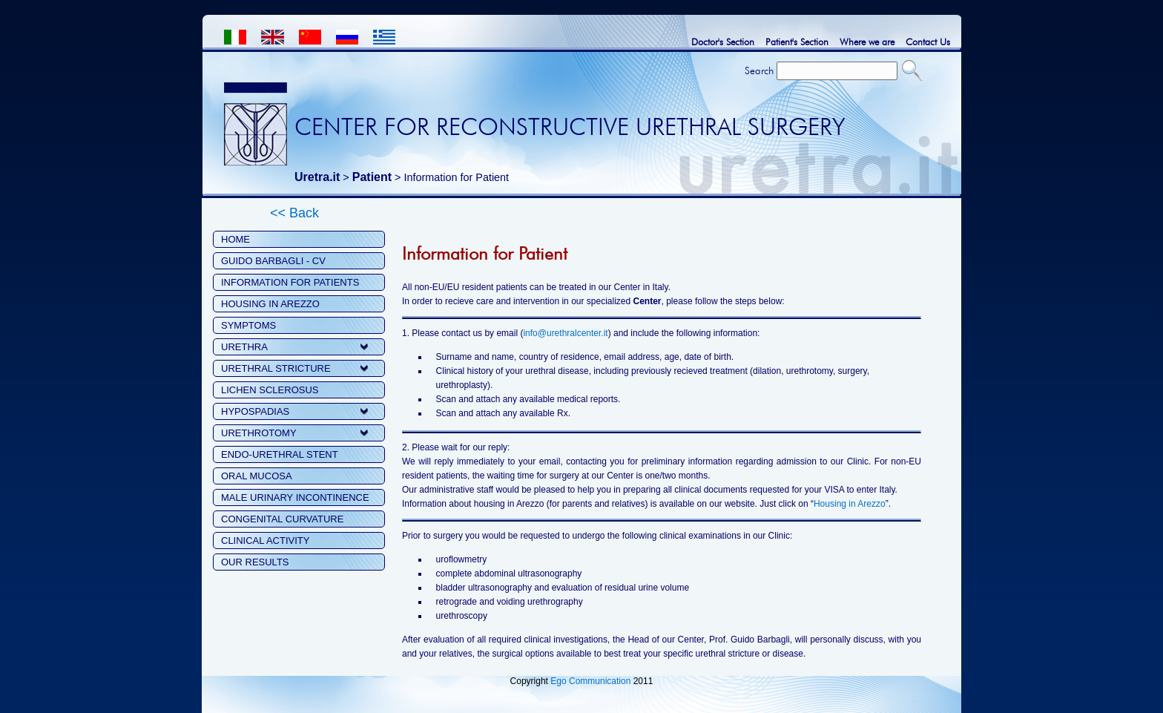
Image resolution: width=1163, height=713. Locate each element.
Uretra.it (317, 177)
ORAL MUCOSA (256, 476)
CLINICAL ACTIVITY (265, 540)
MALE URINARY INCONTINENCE (295, 497)
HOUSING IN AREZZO (270, 303)
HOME (235, 239)
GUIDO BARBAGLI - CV (273, 260)
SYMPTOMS (248, 325)
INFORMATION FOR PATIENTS (290, 282)
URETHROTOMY (259, 432)
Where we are (867, 41)
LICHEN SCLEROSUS (269, 389)
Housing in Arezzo (850, 504)
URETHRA (244, 346)
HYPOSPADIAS (255, 411)
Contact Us (928, 41)
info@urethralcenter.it (565, 333)
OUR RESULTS (255, 562)
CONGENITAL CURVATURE (282, 519)
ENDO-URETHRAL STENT (279, 454)
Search (759, 70)
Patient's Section (796, 41)
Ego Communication (590, 681)
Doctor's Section (722, 41)
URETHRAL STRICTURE (276, 368)
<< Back (294, 213)
